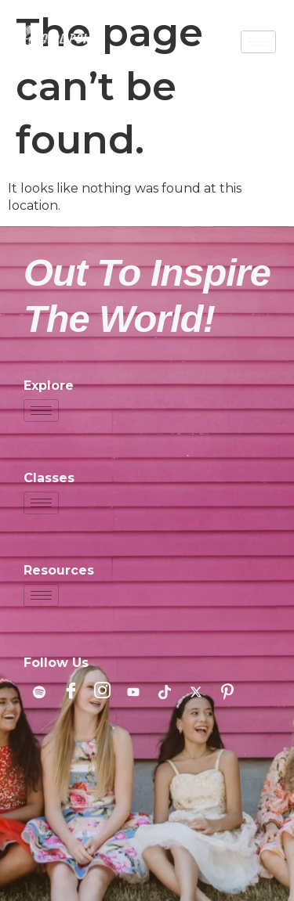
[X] (196, 692)
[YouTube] (133, 692)
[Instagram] (102, 692)
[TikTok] (164, 692)
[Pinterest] (227, 692)
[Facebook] (70, 692)
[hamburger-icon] (258, 42)
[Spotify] (39, 692)
